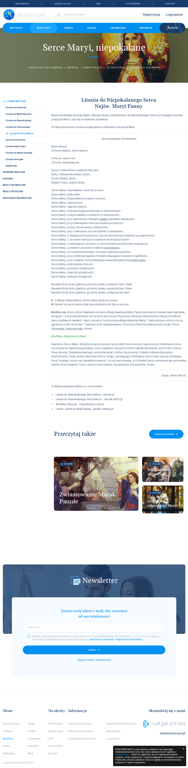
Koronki (8, 178)
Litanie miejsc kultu (15, 146)
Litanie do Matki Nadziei (18, 114)
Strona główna (11, 723)
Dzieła (91, 28)
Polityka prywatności (80, 723)
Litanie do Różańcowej (17, 127)
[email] (94, 627)
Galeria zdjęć (62, 4)
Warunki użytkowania (80, 731)
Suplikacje (11, 165)
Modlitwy (43, 28)
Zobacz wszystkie (164, 434)
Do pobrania (133, 4)
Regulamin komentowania (121, 723)
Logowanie (174, 14)
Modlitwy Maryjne (14, 185)
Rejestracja (151, 14)
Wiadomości (22, 4)
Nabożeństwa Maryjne (17, 198)
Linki (98, 4)
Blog (172, 28)
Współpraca (113, 731)
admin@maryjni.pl (172, 733)
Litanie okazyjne (14, 159)
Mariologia (9, 753)
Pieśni (6, 746)
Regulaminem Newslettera (129, 639)
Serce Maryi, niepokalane (145, 67)
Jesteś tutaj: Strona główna (45, 67)
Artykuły (16, 28)
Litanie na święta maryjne (18, 153)
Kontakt (170, 4)
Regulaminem (122, 754)
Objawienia (118, 28)
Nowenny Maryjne (14, 172)
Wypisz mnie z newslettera (94, 659)
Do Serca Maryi (115, 67)
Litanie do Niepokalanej (18, 120)
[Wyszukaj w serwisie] (95, 14)
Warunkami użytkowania (102, 639)
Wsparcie (146, 28)
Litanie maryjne (92, 67)
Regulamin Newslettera (82, 738)
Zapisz (92, 650)
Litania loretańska (15, 140)
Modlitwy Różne (13, 191)
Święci (68, 28)
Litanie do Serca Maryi (21, 133)
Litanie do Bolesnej (15, 107)
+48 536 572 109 (168, 723)
